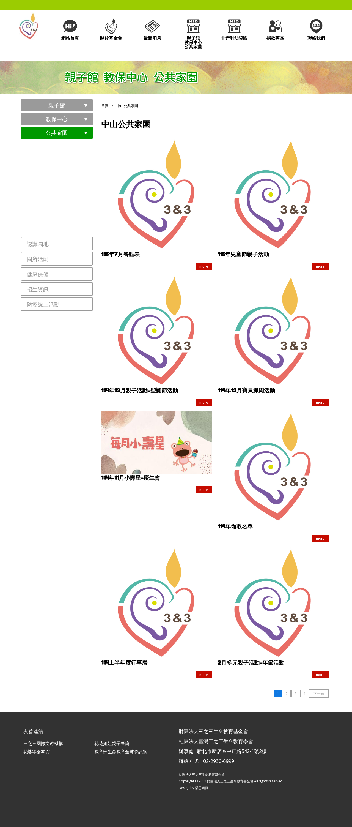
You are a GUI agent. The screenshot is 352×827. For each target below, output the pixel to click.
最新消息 (152, 29)
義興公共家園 (64, 168)
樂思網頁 (201, 787)
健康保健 (38, 274)
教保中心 (57, 119)
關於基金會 (111, 29)
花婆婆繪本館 (36, 752)
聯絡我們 (316, 29)
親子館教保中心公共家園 (193, 33)
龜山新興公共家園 (70, 321)
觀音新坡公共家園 (70, 340)
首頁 (104, 105)
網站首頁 (70, 29)
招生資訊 (38, 289)
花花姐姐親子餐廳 (112, 743)
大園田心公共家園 (70, 360)
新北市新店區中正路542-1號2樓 (232, 751)
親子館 (56, 105)
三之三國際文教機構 (43, 743)
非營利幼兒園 (234, 29)
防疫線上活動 (43, 304)
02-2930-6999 (218, 761)
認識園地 (38, 244)
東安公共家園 (64, 149)
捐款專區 (275, 29)
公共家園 (57, 133)
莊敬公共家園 (64, 188)
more (203, 266)
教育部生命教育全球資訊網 (120, 752)
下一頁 (319, 693)
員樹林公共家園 (67, 207)
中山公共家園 (64, 226)
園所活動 (38, 259)
